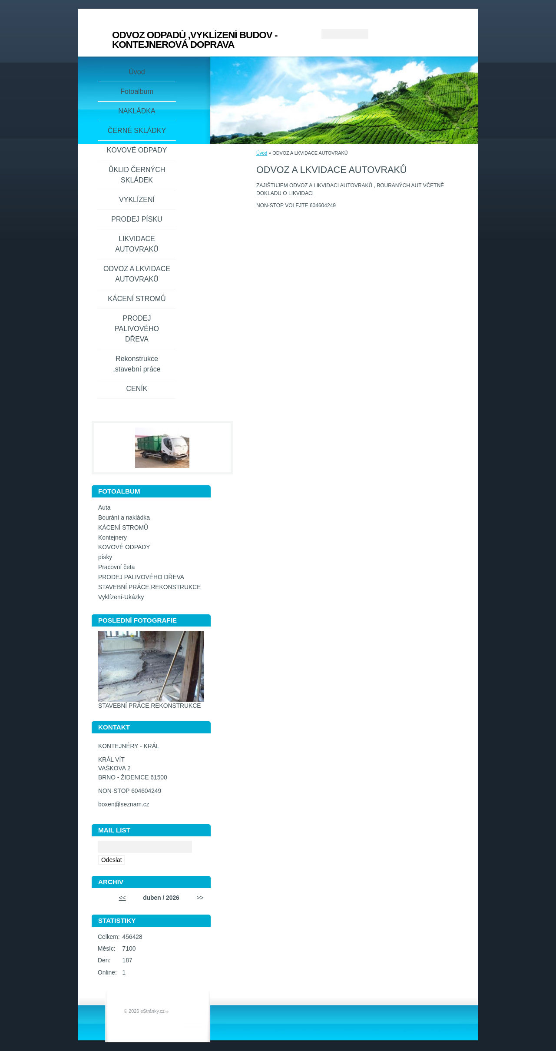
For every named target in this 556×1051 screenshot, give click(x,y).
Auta (104, 507)
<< (122, 898)
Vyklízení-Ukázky (121, 597)
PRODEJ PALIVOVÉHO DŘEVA (137, 329)
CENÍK (137, 388)
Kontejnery (112, 537)
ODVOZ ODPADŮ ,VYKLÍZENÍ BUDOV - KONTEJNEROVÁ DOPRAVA (194, 40)
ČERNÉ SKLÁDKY (137, 130)
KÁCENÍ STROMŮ (136, 298)
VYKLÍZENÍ (137, 199)
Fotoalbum (136, 91)
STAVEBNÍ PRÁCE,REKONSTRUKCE (149, 587)
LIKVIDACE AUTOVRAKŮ (136, 244)
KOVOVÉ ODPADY (137, 150)
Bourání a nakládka (124, 517)
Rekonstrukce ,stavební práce (136, 364)
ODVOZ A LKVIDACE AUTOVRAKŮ (136, 274)
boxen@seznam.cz (123, 804)
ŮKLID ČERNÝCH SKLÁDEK (137, 175)
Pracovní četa (116, 567)
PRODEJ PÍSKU (136, 219)
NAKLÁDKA (136, 111)
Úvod (261, 153)
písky (105, 557)
